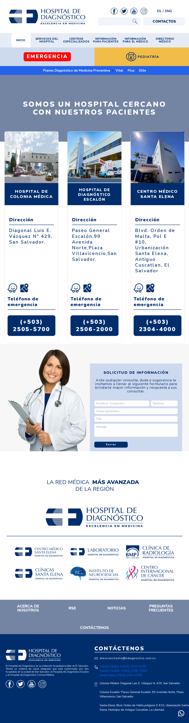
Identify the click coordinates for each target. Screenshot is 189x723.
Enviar (111, 444)
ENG (168, 11)
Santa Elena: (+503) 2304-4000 (121, 675)
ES (159, 11)
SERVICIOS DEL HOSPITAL (46, 40)
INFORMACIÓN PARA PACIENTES (106, 40)
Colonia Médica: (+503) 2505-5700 (123, 666)
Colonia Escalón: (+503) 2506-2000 (123, 671)
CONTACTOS (164, 21)
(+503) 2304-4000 (157, 325)
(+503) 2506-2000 (94, 325)
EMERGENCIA (47, 56)
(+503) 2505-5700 (31, 325)
